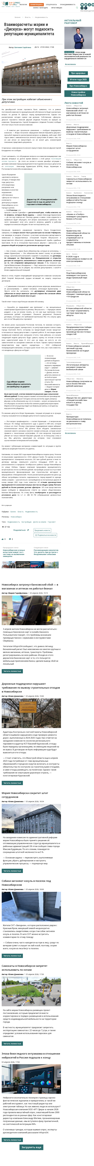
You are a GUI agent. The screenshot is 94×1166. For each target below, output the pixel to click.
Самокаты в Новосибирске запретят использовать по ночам (79, 181)
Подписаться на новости (45, 535)
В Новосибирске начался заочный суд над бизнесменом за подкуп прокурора (78, 349)
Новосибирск (16, 517)
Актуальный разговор (72, 21)
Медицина (70, 305)
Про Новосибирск (78, 85)
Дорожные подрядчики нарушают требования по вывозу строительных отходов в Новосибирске (31, 687)
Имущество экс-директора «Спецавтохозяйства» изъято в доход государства (79, 401)
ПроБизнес (78, 192)
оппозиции (9, 166)
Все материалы (70, 64)
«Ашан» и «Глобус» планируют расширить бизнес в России (77, 216)
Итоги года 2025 (78, 79)
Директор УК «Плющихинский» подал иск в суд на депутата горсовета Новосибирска (42, 201)
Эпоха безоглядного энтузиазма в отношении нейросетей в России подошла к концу (78, 199)
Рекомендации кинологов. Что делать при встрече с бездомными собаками (46, 552)
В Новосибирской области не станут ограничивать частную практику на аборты (79, 311)
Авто (68, 254)
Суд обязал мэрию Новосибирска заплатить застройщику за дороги (19, 384)
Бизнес (18, 17)
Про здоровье (78, 73)
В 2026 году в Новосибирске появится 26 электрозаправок (79, 258)
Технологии (88, 192)
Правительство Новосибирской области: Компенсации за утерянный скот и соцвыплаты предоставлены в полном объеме (78, 237)
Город (83, 176)
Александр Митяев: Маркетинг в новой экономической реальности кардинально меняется (77, 55)
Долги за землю (39, 522)
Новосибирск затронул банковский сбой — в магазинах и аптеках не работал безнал (77, 111)
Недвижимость (41, 17)
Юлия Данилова (15, 696)
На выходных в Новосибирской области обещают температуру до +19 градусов (78, 293)
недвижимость (13, 522)
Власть (28, 17)
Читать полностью (12, 671)
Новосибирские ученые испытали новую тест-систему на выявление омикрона (14, 553)
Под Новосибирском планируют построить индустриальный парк (76, 275)
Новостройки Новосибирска (78, 93)
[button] (77, 8)
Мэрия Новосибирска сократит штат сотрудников (76, 148)
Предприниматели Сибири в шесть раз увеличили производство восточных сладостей (78, 330)
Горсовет (52, 522)
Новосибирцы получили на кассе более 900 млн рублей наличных (79, 383)
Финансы (79, 378)
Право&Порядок (87, 343)
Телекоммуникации (73, 362)
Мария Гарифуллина (17, 593)
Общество (78, 105)
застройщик (26, 522)
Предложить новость (42, 530)
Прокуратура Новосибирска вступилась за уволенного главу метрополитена (78, 420)
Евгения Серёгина (22, 47)
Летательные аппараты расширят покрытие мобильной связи (77, 367)
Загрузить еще (31, 1147)
